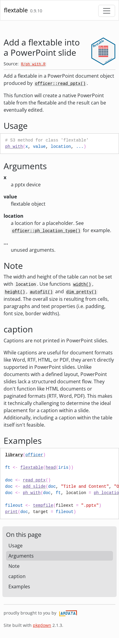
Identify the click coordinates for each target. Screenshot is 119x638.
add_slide (34, 486)
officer (34, 455)
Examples (19, 586)
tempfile (43, 505)
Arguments (21, 555)
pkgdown (42, 625)
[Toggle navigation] (106, 11)
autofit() (41, 292)
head (50, 467)
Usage (15, 545)
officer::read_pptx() (60, 83)
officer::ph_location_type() (46, 231)
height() (15, 292)
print (11, 511)
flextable (16, 10)
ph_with (14, 146)
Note (14, 566)
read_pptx (34, 480)
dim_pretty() (81, 292)
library (14, 455)
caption (17, 576)
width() (82, 284)
